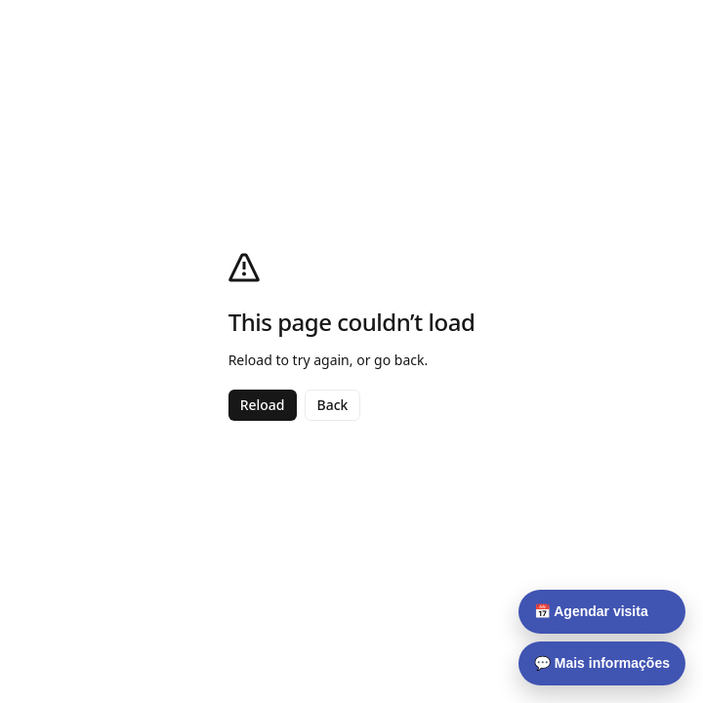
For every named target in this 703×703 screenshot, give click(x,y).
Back (333, 404)
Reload (262, 404)
